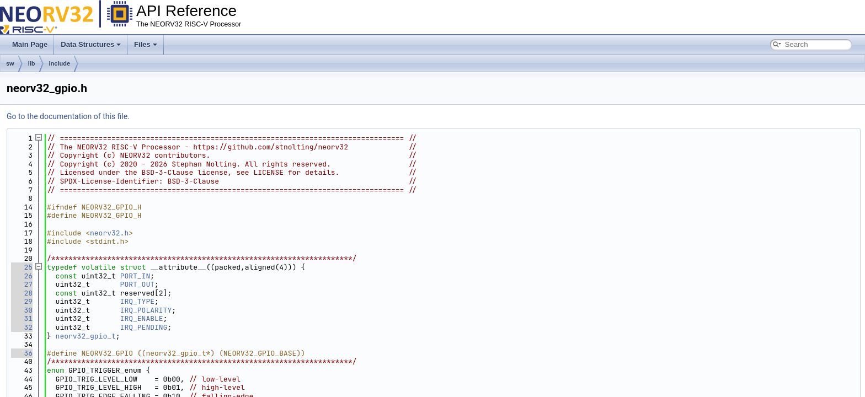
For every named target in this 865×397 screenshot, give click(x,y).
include (60, 63)
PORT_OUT (137, 284)
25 (22, 267)
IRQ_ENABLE (141, 318)
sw (10, 63)
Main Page (29, 44)
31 (22, 318)
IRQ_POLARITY (146, 310)
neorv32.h (109, 233)
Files (145, 44)
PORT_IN (135, 276)
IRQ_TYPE (137, 301)
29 (22, 301)
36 (22, 353)
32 (22, 327)
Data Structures (91, 44)
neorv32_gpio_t (86, 336)
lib (31, 63)
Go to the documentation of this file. (68, 116)
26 (22, 276)
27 (22, 284)
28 (22, 293)
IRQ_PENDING (144, 327)
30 (22, 310)
